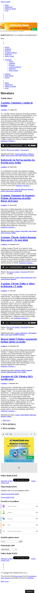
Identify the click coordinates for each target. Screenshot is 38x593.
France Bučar (24, 231)
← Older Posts (5, 420)
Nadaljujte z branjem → (8, 141)
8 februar (8, 74)
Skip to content (5, 2)
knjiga (20, 155)
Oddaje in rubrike (10, 9)
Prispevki (8, 51)
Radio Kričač (9, 76)
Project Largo (17, 576)
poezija (3, 191)
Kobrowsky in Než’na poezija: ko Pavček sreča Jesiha (18, 161)
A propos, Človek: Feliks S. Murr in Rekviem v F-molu (18, 285)
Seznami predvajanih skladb (10, 494)
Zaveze (7, 77)
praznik (23, 372)
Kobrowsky (24, 189)
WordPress (30, 578)
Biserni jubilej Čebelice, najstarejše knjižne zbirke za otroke (19, 340)
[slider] (16, 145)
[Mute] (29, 146)
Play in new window (13, 150)
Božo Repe (23, 154)
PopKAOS (8, 54)
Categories (8, 59)
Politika (13, 233)
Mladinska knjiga (12, 372)
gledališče (16, 334)
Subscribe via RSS (7, 481)
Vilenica (9, 416)
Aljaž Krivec (24, 333)
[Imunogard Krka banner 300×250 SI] (19, 462)
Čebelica (23, 370)
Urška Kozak (9, 191)
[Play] (3, 146)
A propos (17, 154)
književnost (33, 415)
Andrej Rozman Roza (26, 277)
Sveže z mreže (9, 56)
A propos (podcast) (11, 52)
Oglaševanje (9, 7)
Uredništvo (4, 110)
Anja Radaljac (32, 333)
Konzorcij (29, 370)
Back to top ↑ (5, 581)
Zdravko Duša (18, 191)
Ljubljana (8, 49)
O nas (6, 10)
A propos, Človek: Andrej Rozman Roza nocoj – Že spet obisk (18, 238)
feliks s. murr (4, 334)
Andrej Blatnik (24, 415)
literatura (25, 155)
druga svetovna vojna (12, 155)
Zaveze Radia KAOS (7, 497)
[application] (19, 145)
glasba (10, 334)
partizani (31, 155)
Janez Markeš (33, 231)
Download (24, 150)
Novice (7, 47)
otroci (19, 372)
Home (7, 5)
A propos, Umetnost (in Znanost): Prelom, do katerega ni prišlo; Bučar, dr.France (18, 198)
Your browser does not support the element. (19, 434)
